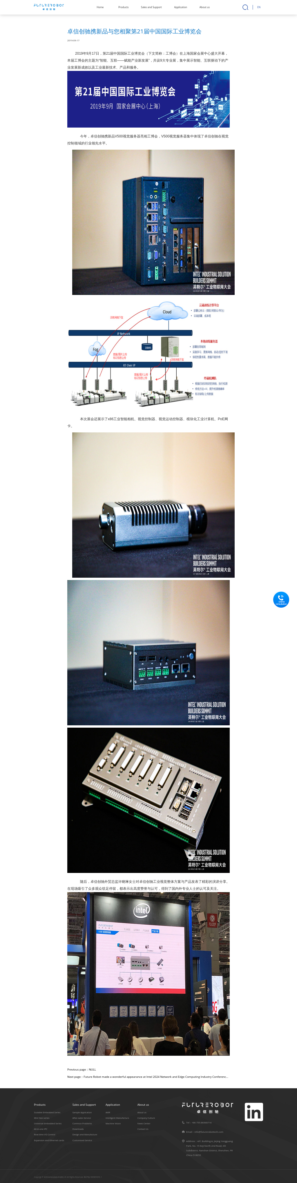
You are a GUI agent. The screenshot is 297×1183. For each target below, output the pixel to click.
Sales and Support (151, 7)
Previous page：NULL (81, 1069)
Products (123, 7)
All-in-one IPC (40, 1128)
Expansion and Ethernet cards (49, 1140)
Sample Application (82, 1112)
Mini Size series (41, 1117)
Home (100, 7)
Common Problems (82, 1123)
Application (180, 7)
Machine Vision (113, 1123)
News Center (143, 1123)
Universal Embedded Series (47, 1123)
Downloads (78, 1128)
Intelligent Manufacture (117, 1117)
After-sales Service (82, 1117)
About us (205, 7)
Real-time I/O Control (44, 1134)
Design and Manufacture (85, 1134)
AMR (108, 1112)
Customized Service (82, 1140)
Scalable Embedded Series (47, 1112)
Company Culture (146, 1117)
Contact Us (142, 1128)
